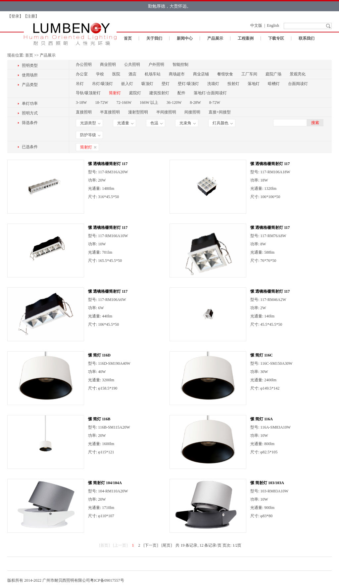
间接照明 (192, 112)
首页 (128, 38)
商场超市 (177, 74)
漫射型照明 (138, 112)
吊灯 (80, 83)
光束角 (187, 123)
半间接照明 (166, 112)
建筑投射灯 (159, 93)
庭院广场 (273, 74)
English (273, 25)
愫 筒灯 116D (99, 355)
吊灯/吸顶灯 (102, 83)
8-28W (195, 102)
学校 (100, 74)
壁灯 (166, 83)
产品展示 (215, 38)
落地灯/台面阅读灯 (210, 93)
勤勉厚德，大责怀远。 (169, 6)
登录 (15, 16)
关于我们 (154, 38)
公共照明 (132, 64)
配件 (181, 93)
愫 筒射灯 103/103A (267, 483)
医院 (116, 74)
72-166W (124, 102)
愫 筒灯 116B (99, 419)
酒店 (132, 74)
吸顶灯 (147, 83)
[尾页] (166, 545)
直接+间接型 (220, 112)
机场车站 (153, 74)
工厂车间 (249, 74)
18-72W (101, 102)
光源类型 (90, 123)
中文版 (256, 25)
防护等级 (90, 135)
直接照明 (84, 112)
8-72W (214, 102)
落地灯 (254, 83)
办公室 (82, 74)
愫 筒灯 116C (261, 355)
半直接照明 (110, 112)
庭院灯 (135, 93)
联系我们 (307, 38)
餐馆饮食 (225, 74)
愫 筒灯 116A (261, 419)
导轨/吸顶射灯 (88, 93)
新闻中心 (185, 38)
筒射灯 (115, 93)
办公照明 (84, 64)
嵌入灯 (127, 83)
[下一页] (150, 545)
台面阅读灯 (298, 83)
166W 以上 (149, 102)
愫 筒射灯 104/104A (105, 483)
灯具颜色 (223, 123)
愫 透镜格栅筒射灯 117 (107, 163)
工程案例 (246, 38)
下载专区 (276, 38)
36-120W (174, 102)
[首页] (104, 545)
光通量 (125, 123)
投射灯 (233, 83)
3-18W (81, 102)
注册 (31, 16)
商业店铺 (201, 74)
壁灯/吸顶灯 (188, 83)
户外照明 (156, 64)
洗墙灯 (213, 83)
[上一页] (120, 545)
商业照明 (108, 64)
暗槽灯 (274, 83)
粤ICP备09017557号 (107, 580)
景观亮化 (298, 74)
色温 (156, 123)
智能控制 (180, 64)
